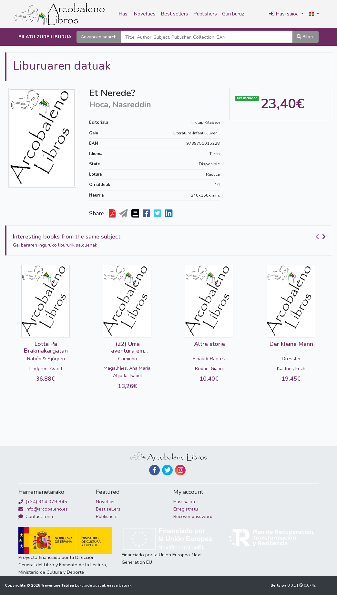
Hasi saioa (184, 501)
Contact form (35, 516)
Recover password (192, 516)
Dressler (291, 358)
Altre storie (209, 344)
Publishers (205, 13)
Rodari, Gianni (209, 368)
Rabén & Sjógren (46, 358)
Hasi (123, 13)
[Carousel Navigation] (321, 237)
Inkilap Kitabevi (205, 122)
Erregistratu (185, 509)
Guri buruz (233, 13)
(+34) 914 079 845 (42, 501)
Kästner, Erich (291, 368)
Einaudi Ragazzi (209, 358)
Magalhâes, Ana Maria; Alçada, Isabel (127, 372)
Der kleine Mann (291, 344)
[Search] (206, 37)
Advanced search (99, 37)
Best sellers (174, 13)
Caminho (127, 358)
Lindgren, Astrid (45, 368)
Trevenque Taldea (58, 585)
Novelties (145, 13)
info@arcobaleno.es (43, 509)
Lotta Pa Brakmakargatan (46, 347)
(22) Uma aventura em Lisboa (127, 351)
